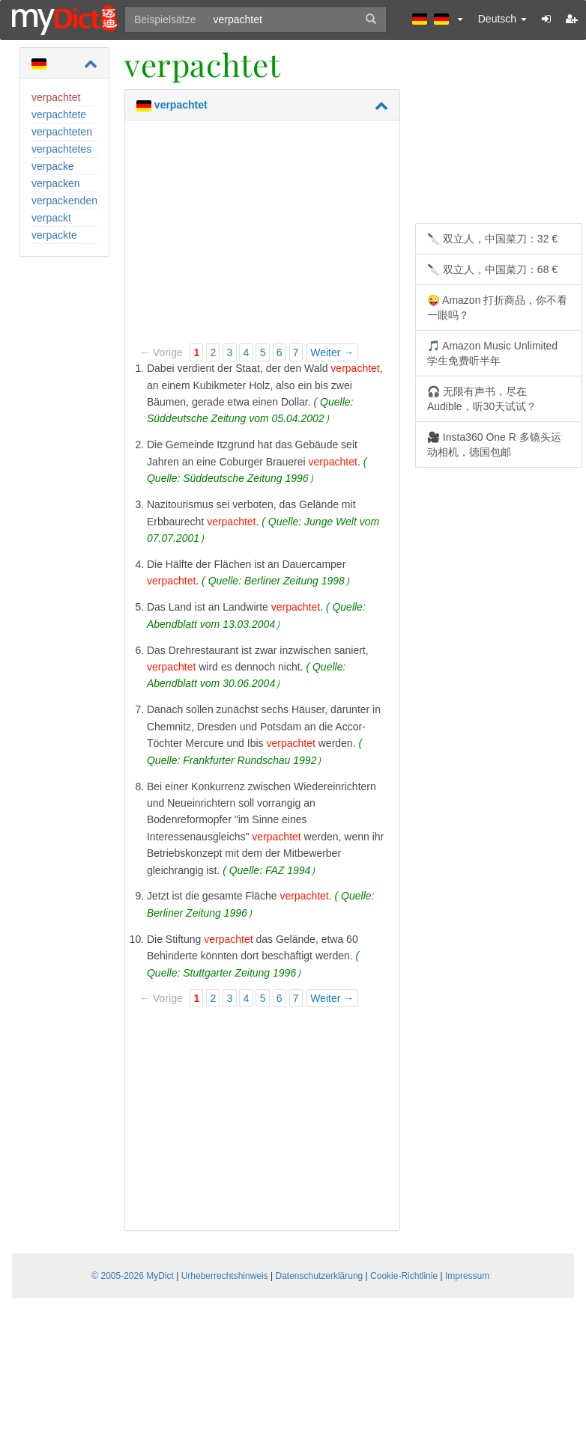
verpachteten (61, 132)
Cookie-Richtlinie (404, 1276)
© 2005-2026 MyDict (132, 1276)
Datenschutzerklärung (319, 1276)
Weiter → (332, 352)
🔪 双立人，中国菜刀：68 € (492, 269)
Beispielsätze (165, 19)
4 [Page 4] (247, 352)
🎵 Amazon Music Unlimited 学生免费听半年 (492, 353)
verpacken (55, 183)
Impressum (467, 1276)
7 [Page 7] (296, 352)
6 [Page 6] (280, 352)
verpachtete (58, 114)
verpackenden (64, 201)
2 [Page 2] (213, 352)
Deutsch (502, 19)
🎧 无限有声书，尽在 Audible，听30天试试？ (482, 398)
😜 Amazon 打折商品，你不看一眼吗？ (497, 307)
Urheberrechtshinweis (224, 1276)
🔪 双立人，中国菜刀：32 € (492, 239)
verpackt (51, 218)
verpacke (52, 166)
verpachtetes (61, 149)
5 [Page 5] (263, 352)
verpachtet (55, 97)
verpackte (54, 235)
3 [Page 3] (230, 352)
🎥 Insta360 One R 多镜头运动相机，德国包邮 (494, 444)
